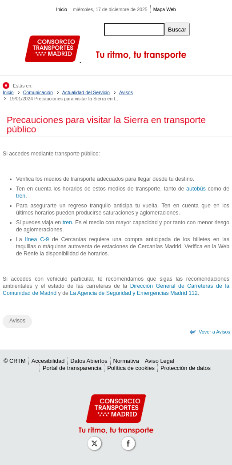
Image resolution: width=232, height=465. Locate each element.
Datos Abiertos (88, 361)
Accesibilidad (48, 361)
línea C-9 (37, 239)
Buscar (177, 29)
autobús (196, 189)
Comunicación (38, 92)
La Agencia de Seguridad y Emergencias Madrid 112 (133, 293)
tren (20, 196)
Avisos (126, 92)
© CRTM (15, 361)
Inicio (61, 9)
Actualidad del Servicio (86, 92)
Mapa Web (164, 9)
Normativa (126, 361)
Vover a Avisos (214, 331)
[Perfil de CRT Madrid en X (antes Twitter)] (96, 439)
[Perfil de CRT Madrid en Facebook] (129, 439)
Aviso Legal (159, 361)
